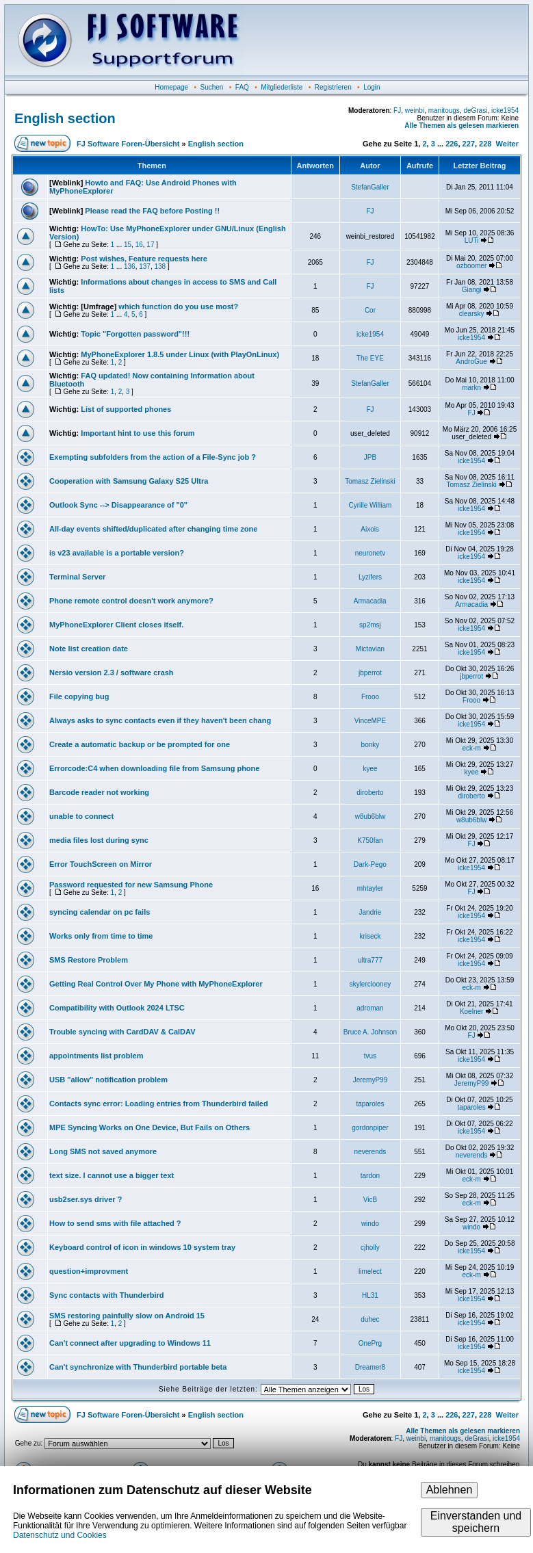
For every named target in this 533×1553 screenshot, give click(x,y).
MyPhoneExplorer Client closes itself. (116, 625)
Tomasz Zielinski (370, 481)
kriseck (369, 936)
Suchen (212, 87)
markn (471, 387)
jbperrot (370, 673)
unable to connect (81, 816)
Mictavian (370, 649)
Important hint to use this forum (137, 433)
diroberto (369, 792)
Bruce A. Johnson (370, 1032)
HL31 (370, 1295)
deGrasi (475, 110)
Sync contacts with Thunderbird (106, 1295)
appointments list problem (96, 1056)
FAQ (242, 87)
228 (485, 144)
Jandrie (370, 912)
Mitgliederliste (281, 87)
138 (160, 266)
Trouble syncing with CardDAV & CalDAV (122, 1032)
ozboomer (471, 266)
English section (65, 118)
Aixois (370, 529)
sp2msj (370, 625)
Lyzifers (370, 577)
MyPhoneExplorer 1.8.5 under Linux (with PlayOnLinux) (180, 354)
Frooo (370, 697)
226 (451, 144)
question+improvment (88, 1271)
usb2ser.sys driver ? (85, 1199)
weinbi (414, 110)
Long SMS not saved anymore (103, 1151)
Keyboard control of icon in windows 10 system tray (142, 1247)
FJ (397, 110)
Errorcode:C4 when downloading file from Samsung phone (154, 768)
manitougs (444, 110)
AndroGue (471, 361)
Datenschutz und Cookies (60, 1535)
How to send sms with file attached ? (115, 1223)
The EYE (370, 358)
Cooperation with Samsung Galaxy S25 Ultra (128, 481)
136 (129, 266)
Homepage (171, 87)
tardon (370, 1175)
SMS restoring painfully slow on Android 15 (127, 1315)
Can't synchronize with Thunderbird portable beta (137, 1367)
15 (127, 244)
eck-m (472, 748)
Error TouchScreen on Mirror (100, 864)
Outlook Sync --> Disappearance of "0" (118, 505)
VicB (370, 1199)
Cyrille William (370, 505)
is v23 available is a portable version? (116, 553)
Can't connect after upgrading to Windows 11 (130, 1343)
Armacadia (370, 601)
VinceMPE (370, 721)
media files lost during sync (98, 840)
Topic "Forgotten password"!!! (135, 334)
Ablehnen (449, 1490)
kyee (370, 768)
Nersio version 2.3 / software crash (111, 672)
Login (371, 87)
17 (150, 244)
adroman (369, 1008)
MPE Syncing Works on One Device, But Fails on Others (149, 1127)
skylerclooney (370, 984)
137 (145, 266)
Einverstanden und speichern (475, 1522)
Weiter (507, 144)
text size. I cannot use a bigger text (111, 1175)
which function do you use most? (178, 306)
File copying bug (79, 696)
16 (139, 244)
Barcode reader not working (99, 792)
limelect (370, 1271)
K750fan (369, 840)
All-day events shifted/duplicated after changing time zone (153, 529)
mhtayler (370, 888)
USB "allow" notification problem (108, 1079)
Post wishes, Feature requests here (144, 259)
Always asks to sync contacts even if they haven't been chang (160, 720)
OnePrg (370, 1343)
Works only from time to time (101, 936)
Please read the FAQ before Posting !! (152, 211)
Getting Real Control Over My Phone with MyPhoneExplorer (156, 984)
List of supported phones (126, 409)
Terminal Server (77, 577)
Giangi (472, 289)
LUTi (472, 240)
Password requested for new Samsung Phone (131, 884)
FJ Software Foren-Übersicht (128, 144)
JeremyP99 (370, 1080)
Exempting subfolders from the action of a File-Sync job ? (152, 457)
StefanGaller (370, 187)
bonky (370, 744)
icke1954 (505, 110)
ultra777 (370, 960)
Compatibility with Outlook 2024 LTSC (117, 1008)
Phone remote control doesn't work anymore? (131, 601)
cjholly (370, 1247)
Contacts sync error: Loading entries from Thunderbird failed (158, 1103)
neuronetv (370, 553)
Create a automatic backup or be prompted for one (139, 744)
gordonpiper (370, 1128)
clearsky (471, 313)
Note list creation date (88, 648)
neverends (370, 1152)
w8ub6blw (370, 816)
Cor (370, 310)
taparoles (370, 1104)
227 (469, 144)
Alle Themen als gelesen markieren (461, 125)
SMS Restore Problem (88, 960)
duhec (370, 1319)
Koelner (471, 1011)
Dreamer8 (370, 1367)
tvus (370, 1056)
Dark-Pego (370, 864)
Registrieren (333, 87)
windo (370, 1223)
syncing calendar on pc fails (99, 912)
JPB (370, 457)
